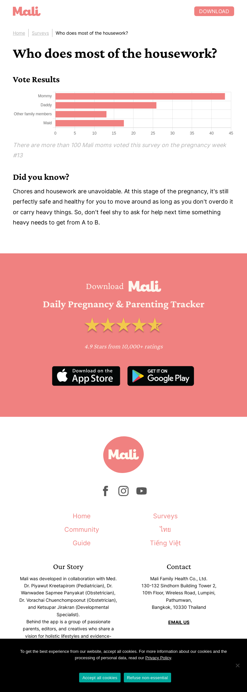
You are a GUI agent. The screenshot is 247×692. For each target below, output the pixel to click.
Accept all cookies (99, 677)
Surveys (40, 33)
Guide (82, 543)
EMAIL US (178, 622)
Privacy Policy (158, 657)
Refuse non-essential (147, 677)
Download (214, 11)
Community (81, 529)
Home (19, 33)
